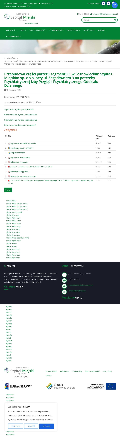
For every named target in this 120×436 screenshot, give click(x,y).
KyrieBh (9, 326)
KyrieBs (9, 358)
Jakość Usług (89, 30)
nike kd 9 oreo (11, 243)
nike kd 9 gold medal (14, 212)
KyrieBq (9, 352)
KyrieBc (9, 312)
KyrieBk (9, 335)
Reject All (31, 426)
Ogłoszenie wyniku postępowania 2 (20, 125)
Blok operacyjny (13, 36)
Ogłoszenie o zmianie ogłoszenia (23, 143)
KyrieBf (9, 321)
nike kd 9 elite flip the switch (16, 204)
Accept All (46, 426)
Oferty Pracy (45, 3)
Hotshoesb (10, 397)
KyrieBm (9, 341)
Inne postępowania (31, 3)
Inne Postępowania (92, 371)
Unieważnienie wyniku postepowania (20, 114)
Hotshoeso (10, 434)
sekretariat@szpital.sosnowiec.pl (105, 14)
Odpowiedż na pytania (19, 162)
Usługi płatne (73, 30)
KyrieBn (9, 343)
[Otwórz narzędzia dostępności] (115, 5)
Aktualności (11, 30)
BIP (30, 6)
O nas (23, 30)
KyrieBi (8, 329)
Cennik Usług (77, 371)
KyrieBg (9, 324)
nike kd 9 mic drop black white (17, 238)
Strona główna (10, 58)
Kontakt (101, 30)
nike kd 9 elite (11, 201)
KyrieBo (9, 346)
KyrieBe (9, 318)
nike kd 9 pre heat (13, 249)
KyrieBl (8, 338)
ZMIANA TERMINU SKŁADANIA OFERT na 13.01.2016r (31, 167)
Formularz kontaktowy (76, 291)
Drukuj (7, 190)
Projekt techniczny (17, 153)
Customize (16, 426)
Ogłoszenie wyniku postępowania (19, 109)
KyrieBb (9, 309)
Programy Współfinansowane (15, 6)
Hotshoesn (10, 432)
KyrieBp (9, 349)
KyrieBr (9, 355)
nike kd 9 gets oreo (13, 241)
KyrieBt (9, 361)
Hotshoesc (10, 400)
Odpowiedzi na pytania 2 (19, 171)
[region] (31, 417)
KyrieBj (8, 332)
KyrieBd (9, 315)
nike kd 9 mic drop (13, 229)
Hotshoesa (10, 395)
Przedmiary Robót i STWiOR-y (21, 148)
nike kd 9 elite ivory (13, 218)
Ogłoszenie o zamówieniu (20, 157)
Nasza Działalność (38, 30)
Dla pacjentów (57, 30)
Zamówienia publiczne (12, 3)
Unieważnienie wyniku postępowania (20, 120)
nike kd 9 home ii (12, 215)
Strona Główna (51, 371)
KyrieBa (9, 306)
